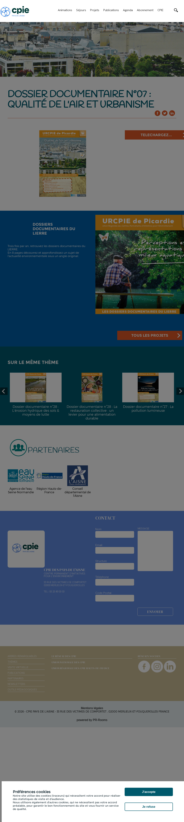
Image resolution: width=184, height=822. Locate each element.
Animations (65, 10)
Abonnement (145, 10)
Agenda (128, 10)
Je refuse (148, 806)
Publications (111, 10)
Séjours (81, 10)
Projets (94, 10)
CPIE (160, 10)
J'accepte (148, 791)
